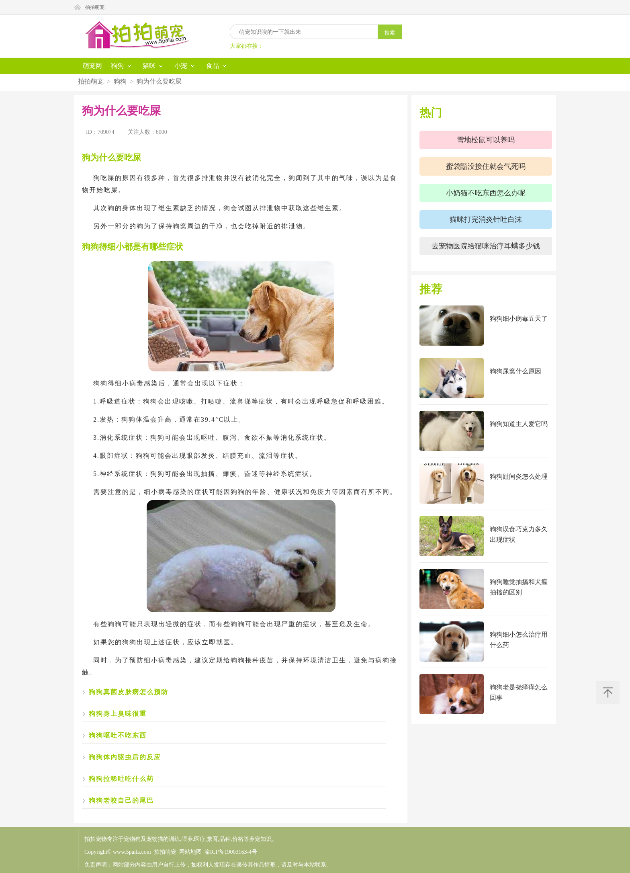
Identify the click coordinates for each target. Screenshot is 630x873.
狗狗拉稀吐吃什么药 (121, 778)
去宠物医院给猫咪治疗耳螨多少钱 (486, 246)
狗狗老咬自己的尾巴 (121, 800)
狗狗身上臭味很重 (118, 713)
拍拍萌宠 (94, 7)
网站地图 (190, 852)
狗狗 (120, 81)
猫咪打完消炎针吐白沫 (486, 219)
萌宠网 (92, 65)
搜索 (390, 33)
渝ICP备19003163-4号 (231, 852)
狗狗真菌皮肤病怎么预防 (128, 692)
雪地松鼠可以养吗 (486, 140)
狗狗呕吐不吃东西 (118, 735)
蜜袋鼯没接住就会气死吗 (486, 166)
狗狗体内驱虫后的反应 (125, 757)
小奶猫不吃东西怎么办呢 (486, 193)
